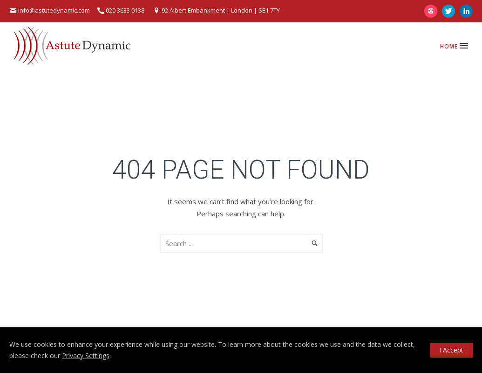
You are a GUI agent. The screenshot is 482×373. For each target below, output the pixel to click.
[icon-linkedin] (466, 11)
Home (449, 46)
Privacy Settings (85, 355)
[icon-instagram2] (433, 11)
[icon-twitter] (451, 11)
